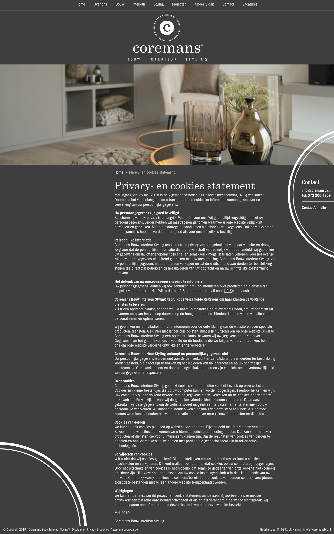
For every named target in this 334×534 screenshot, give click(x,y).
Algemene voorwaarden (125, 529)
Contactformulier (314, 207)
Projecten (179, 4)
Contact (228, 4)
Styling (159, 4)
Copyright (12, 529)
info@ (228, 291)
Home (80, 4)
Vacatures (250, 4)
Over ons (100, 4)
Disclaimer (78, 529)
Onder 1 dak (204, 4)
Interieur (138, 4)
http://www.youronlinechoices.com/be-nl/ (166, 478)
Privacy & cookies (98, 529)
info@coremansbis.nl (317, 190)
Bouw (120, 4)
